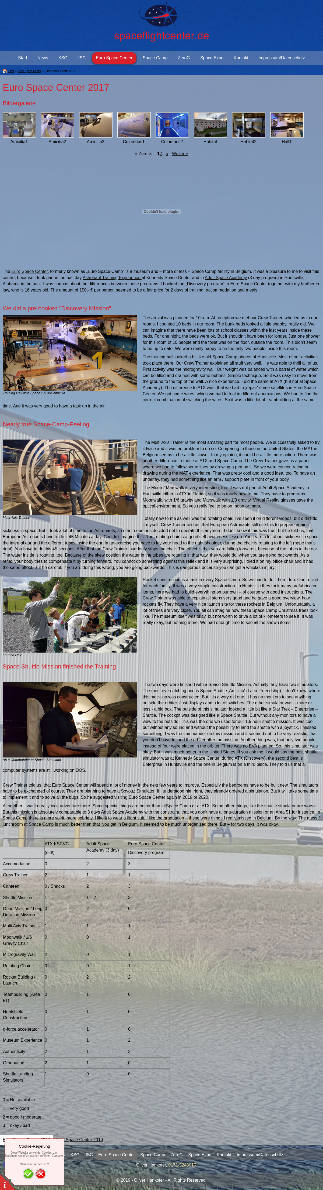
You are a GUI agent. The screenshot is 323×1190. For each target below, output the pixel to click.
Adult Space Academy (226, 277)
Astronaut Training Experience (112, 277)
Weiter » (180, 153)
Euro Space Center (29, 271)
